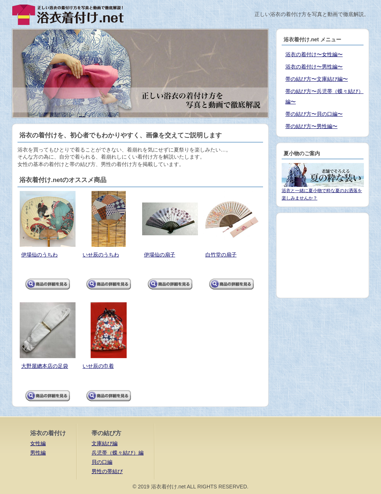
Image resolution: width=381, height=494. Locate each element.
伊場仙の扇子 (159, 255)
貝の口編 (102, 462)
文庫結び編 (105, 443)
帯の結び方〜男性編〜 (311, 126)
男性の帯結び (107, 471)
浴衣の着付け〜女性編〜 (314, 54)
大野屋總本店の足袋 (44, 366)
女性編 (38, 443)
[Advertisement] (322, 255)
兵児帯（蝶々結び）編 (118, 453)
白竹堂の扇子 (221, 255)
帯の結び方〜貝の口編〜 (314, 114)
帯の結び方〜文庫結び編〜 (316, 79)
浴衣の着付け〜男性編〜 (314, 67)
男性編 (38, 453)
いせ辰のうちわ (101, 255)
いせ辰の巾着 (98, 366)
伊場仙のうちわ (39, 255)
